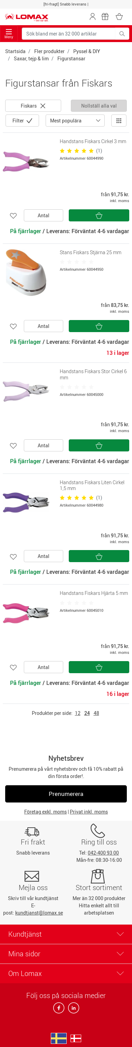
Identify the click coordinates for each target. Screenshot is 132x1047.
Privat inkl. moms (89, 811)
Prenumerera (66, 794)
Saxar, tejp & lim (31, 58)
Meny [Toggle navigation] (8, 34)
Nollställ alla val (99, 105)
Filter (18, 120)
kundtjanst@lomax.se (39, 912)
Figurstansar (71, 58)
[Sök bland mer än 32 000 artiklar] (68, 34)
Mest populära (66, 120)
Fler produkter (49, 51)
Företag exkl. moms (45, 811)
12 (78, 713)
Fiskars (33, 105)
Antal (43, 215)
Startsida (15, 51)
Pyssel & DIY (86, 51)
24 (87, 713)
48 (96, 713)
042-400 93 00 (103, 852)
